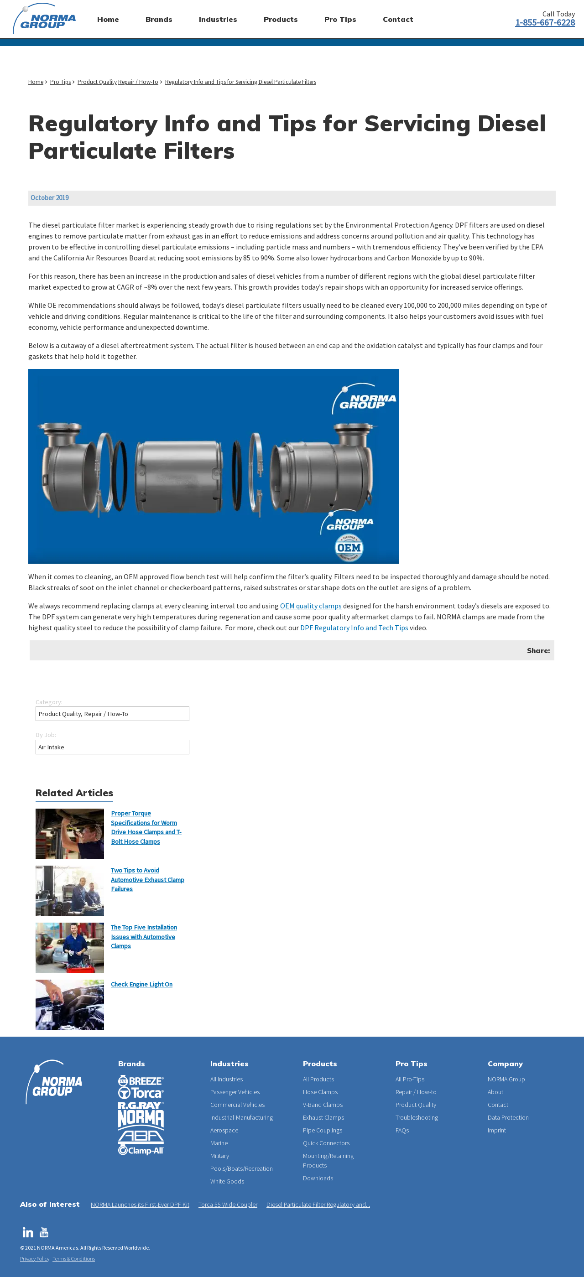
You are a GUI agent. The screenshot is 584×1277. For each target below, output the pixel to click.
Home (35, 82)
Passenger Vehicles (235, 1092)
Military (219, 1156)
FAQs (402, 1130)
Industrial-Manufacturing (241, 1117)
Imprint (497, 1130)
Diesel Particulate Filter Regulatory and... (318, 1204)
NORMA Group (506, 1079)
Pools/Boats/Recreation (241, 1168)
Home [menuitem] (108, 19)
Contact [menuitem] (398, 19)
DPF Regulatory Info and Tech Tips (354, 627)
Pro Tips (60, 82)
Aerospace (224, 1130)
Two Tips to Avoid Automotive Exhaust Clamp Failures (147, 879)
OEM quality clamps (311, 605)
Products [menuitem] (281, 19)
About (495, 1092)
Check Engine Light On (141, 984)
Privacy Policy (34, 1258)
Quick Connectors (326, 1143)
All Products (318, 1079)
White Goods (227, 1181)
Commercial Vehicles (237, 1105)
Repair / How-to (416, 1092)
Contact (498, 1105)
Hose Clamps (320, 1092)
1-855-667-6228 (545, 22)
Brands (131, 1063)
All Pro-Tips (410, 1079)
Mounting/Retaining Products (328, 1160)
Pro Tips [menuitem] (340, 19)
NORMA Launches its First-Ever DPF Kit (140, 1204)
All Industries (226, 1079)
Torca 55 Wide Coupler (227, 1204)
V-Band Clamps (323, 1105)
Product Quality (97, 82)
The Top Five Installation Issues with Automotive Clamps (144, 936)
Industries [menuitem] (218, 19)
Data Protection (508, 1117)
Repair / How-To (138, 82)
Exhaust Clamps (323, 1117)
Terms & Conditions (73, 1258)
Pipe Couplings (322, 1130)
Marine (219, 1143)
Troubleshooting (417, 1117)
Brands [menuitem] (159, 19)
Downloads (318, 1178)
